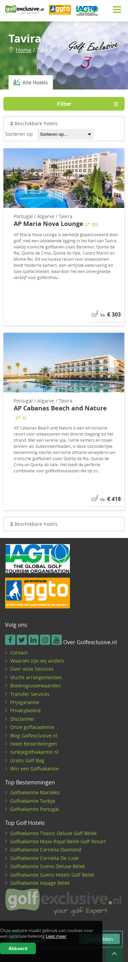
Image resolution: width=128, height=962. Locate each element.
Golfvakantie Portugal (34, 809)
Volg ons (16, 625)
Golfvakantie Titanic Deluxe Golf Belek (53, 833)
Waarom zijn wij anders (37, 660)
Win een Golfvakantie (34, 768)
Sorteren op (19, 133)
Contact (19, 652)
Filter (90, 104)
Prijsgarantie (24, 702)
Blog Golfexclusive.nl (33, 735)
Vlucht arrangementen (36, 677)
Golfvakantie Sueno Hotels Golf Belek (52, 874)
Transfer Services (29, 694)
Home (23, 50)
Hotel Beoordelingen (33, 743)
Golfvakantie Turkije (32, 801)
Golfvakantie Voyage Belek (40, 883)
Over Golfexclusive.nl (90, 642)
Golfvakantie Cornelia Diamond (45, 849)
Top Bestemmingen (30, 782)
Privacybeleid (25, 710)
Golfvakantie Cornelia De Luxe (44, 858)
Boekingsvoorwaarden (35, 685)
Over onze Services (32, 669)
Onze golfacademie (32, 727)
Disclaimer (22, 719)
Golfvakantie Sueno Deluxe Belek (47, 866)
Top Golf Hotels (25, 823)
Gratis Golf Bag (27, 760)
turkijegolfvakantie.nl (34, 752)
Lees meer (56, 936)
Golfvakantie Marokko (34, 792)
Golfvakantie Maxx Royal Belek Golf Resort (58, 841)
